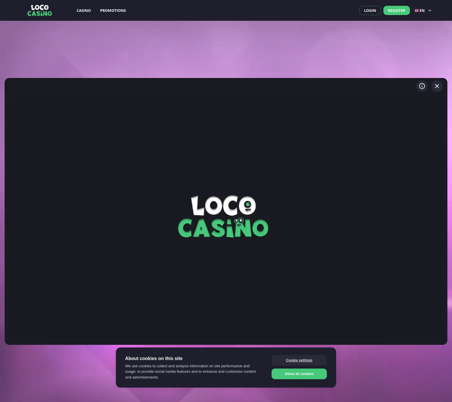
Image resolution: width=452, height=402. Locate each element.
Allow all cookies (299, 373)
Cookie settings (299, 360)
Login (370, 10)
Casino (84, 10)
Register (396, 10)
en (424, 10)
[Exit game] (437, 86)
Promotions (113, 10)
